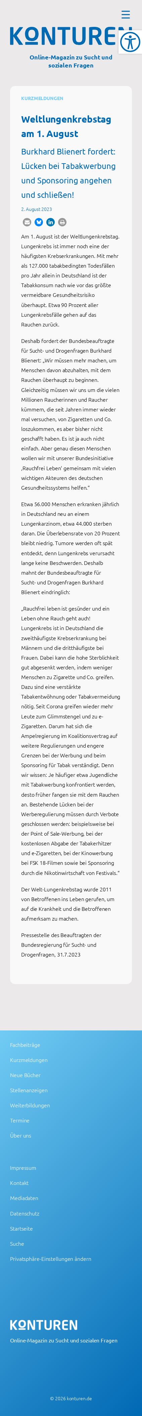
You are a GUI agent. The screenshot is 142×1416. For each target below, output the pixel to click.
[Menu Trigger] (125, 14)
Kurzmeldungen (42, 98)
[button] (27, 222)
